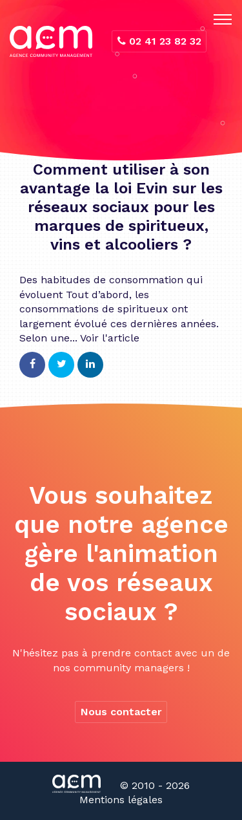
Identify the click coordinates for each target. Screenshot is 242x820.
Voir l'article (109, 338)
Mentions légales (121, 799)
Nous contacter (121, 712)
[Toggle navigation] (222, 19)
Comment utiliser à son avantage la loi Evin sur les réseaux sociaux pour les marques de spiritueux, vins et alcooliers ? (121, 206)
